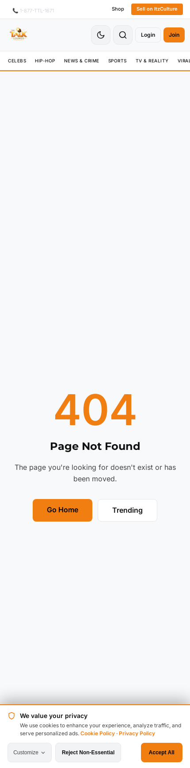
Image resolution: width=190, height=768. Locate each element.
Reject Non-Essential (88, 752)
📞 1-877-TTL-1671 (33, 11)
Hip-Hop (45, 60)
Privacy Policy (137, 733)
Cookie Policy (97, 733)
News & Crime (81, 60)
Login (148, 34)
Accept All (162, 752)
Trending (127, 510)
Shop (118, 9)
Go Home (62, 509)
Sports (117, 60)
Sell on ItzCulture (157, 9)
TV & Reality (152, 60)
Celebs (17, 60)
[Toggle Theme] (100, 35)
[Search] (123, 35)
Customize (29, 752)
